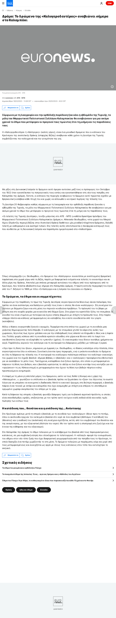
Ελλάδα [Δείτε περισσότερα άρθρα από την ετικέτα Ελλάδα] (44, 489)
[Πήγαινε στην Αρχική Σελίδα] (9, 3)
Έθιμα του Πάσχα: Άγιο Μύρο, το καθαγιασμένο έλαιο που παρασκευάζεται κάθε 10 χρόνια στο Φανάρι (47, 480)
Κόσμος (19, 10)
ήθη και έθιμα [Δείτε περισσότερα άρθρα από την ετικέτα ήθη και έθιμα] (26, 489)
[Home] (3, 10)
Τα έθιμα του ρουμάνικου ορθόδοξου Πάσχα (21, 468)
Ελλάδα (28, 10)
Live (110, 3)
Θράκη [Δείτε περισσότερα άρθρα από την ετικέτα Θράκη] (9, 489)
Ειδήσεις (10, 10)
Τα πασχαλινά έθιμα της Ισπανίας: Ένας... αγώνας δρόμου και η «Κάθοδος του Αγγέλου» (41, 474)
